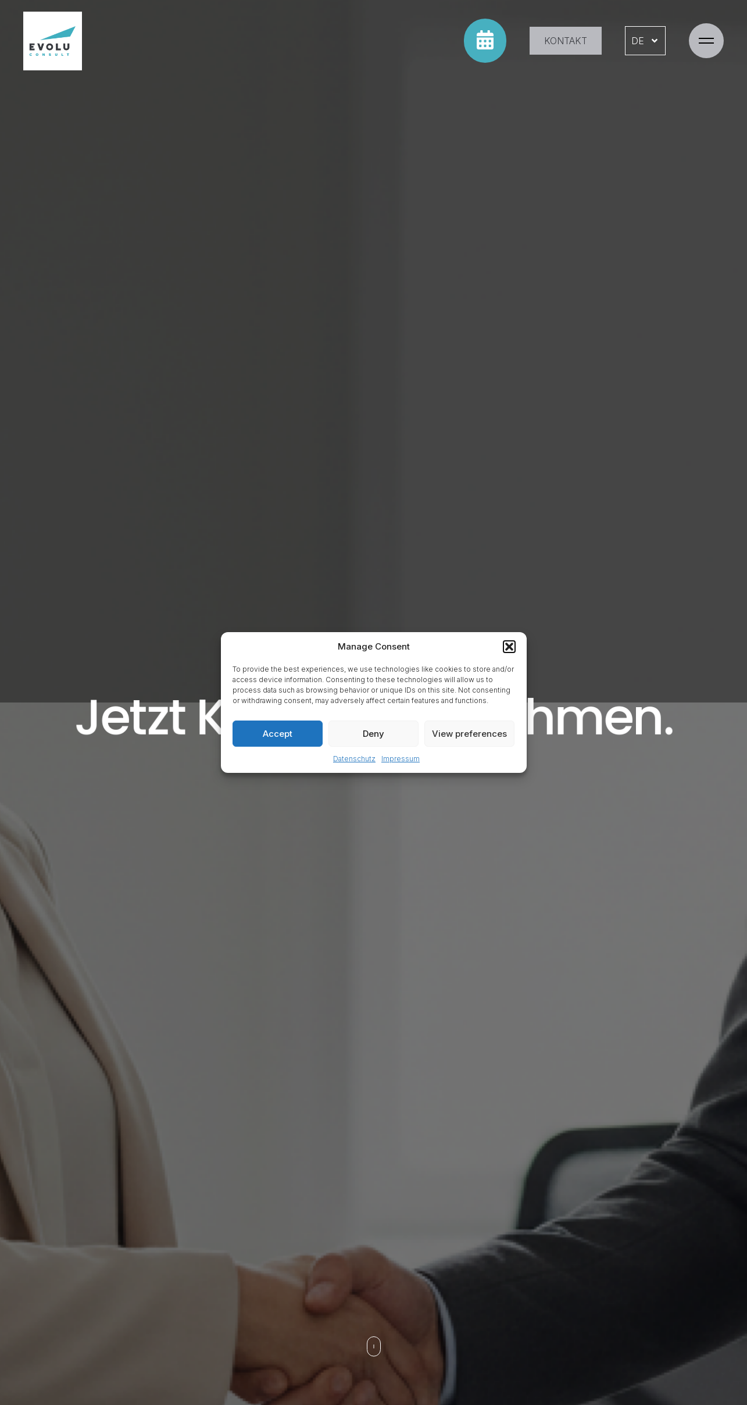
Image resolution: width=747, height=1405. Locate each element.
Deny (373, 733)
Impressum (400, 758)
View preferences (469, 733)
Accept (277, 733)
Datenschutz (354, 758)
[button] (509, 646)
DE (645, 40)
